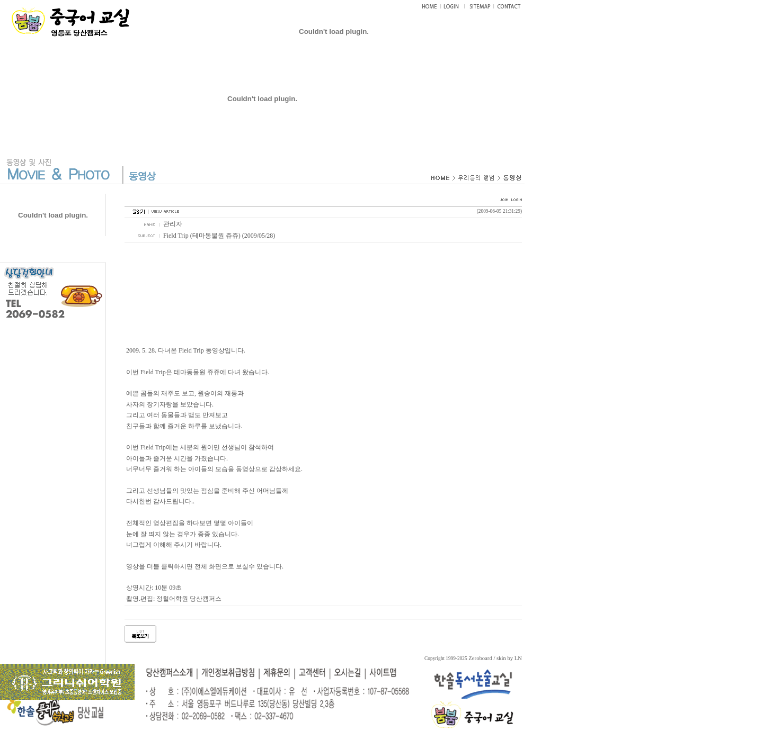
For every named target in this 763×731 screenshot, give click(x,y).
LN (518, 658)
